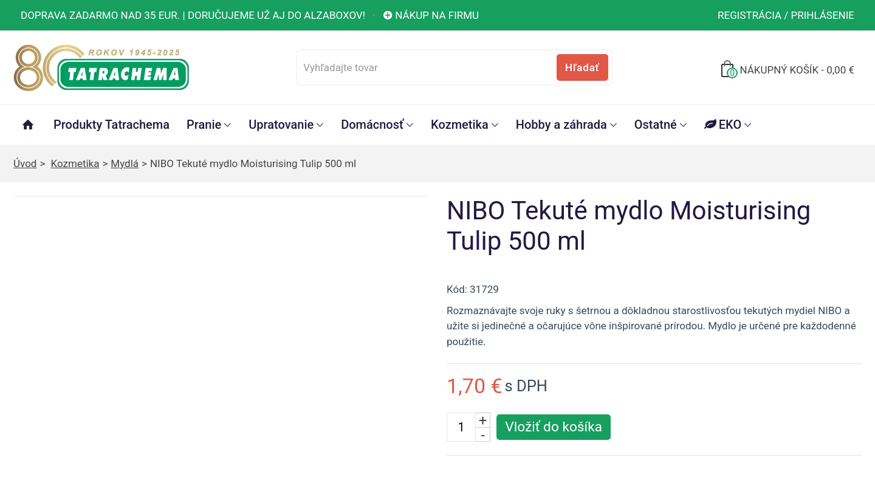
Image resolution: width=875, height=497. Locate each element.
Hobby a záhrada (561, 124)
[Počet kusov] (461, 427)
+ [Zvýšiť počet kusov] (483, 420)
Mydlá (125, 163)
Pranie (204, 124)
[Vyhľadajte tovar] (454, 67)
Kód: (457, 289)
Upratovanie (281, 124)
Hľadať (582, 67)
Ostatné (655, 124)
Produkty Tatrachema (111, 124)
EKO (722, 124)
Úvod (24, 163)
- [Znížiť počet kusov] (483, 434)
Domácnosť (372, 124)
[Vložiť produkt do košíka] (553, 427)
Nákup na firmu (430, 15)
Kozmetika (460, 124)
